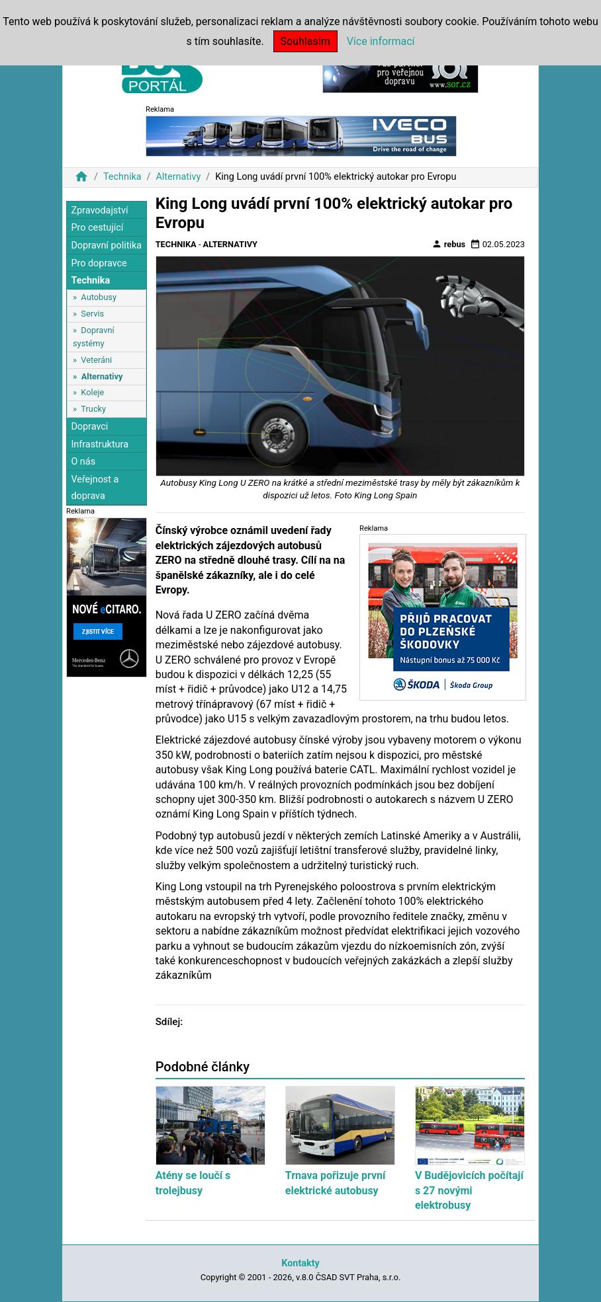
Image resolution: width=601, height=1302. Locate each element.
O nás (83, 461)
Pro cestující (97, 227)
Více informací (381, 41)
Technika (122, 176)
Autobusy (98, 297)
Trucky (93, 409)
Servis (92, 314)
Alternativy (178, 176)
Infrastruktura (99, 444)
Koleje (92, 392)
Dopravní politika (106, 245)
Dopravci (89, 426)
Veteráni (96, 360)
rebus (449, 244)
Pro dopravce (98, 263)
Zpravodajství (99, 210)
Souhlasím (305, 41)
